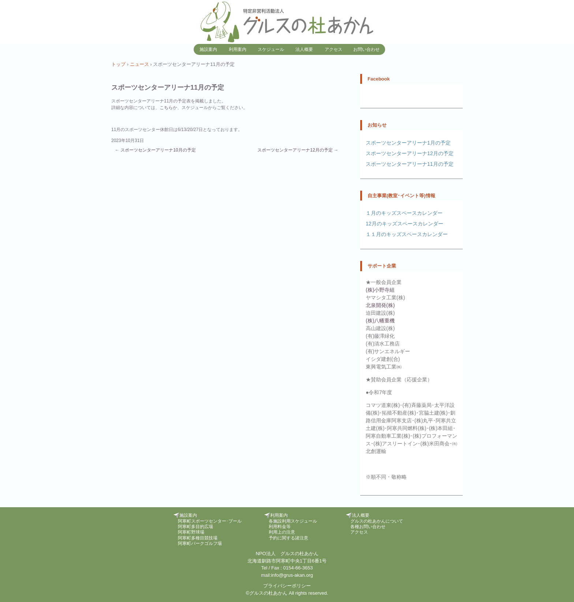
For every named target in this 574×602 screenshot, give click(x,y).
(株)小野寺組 (380, 290)
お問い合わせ (366, 49)
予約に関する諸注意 (288, 538)
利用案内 (237, 49)
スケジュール (271, 49)
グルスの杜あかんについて (376, 521)
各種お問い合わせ (367, 526)
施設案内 (208, 49)
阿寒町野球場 (191, 532)
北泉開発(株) (380, 305)
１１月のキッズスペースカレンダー (407, 234)
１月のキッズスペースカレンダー (404, 213)
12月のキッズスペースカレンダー (404, 224)
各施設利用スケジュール (293, 521)
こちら (166, 107)
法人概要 (304, 49)
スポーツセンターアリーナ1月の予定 (408, 143)
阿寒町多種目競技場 (197, 538)
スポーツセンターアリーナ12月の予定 (297, 150)
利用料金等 (280, 526)
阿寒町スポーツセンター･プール (210, 521)
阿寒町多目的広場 (195, 526)
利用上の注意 (282, 532)
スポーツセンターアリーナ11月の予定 (410, 164)
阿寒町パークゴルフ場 (200, 543)
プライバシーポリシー (287, 585)
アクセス (333, 49)
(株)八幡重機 (380, 321)
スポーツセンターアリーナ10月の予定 (155, 150)
